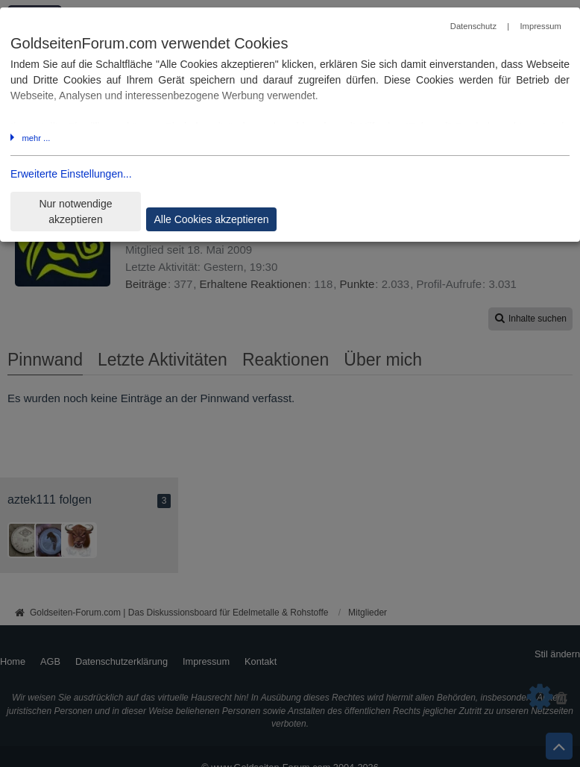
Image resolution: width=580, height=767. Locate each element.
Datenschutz (473, 26)
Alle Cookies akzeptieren (211, 219)
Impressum (540, 26)
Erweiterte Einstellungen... (71, 174)
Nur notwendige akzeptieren (75, 211)
